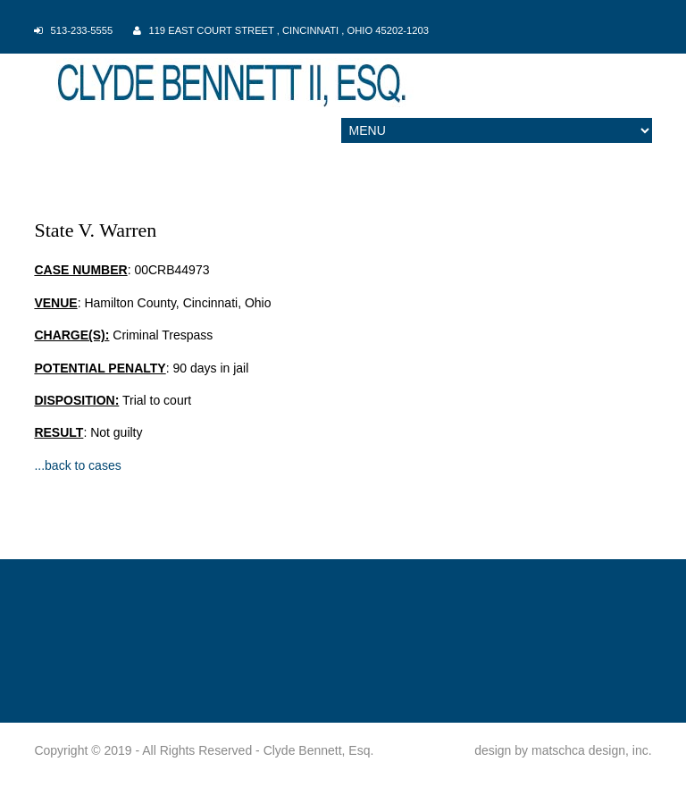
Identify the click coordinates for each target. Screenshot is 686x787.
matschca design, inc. (591, 750)
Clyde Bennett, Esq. (319, 750)
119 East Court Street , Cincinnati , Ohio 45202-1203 (288, 30)
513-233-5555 (82, 30)
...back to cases (77, 465)
